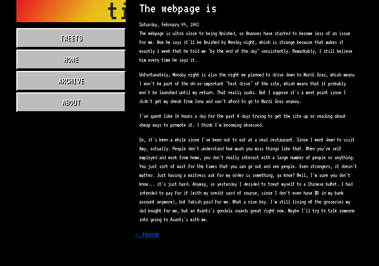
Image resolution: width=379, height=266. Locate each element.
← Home (147, 234)
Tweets (71, 38)
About (71, 102)
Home (71, 59)
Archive (71, 80)
